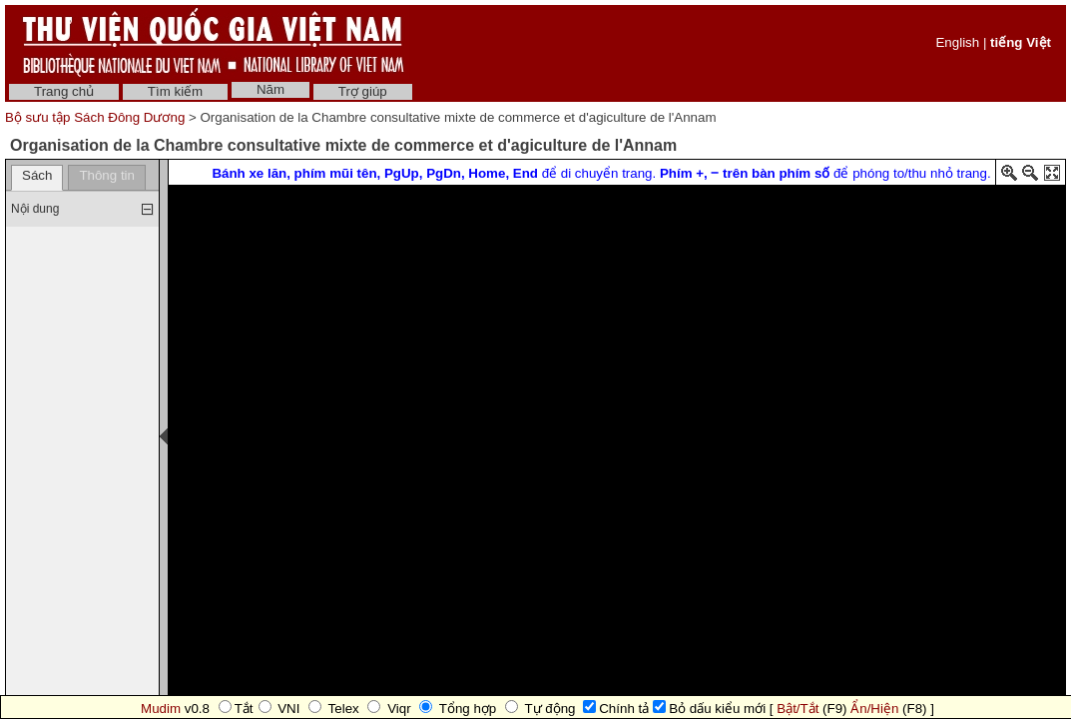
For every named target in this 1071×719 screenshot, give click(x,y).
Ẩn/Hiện (874, 708)
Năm (270, 89)
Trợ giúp (362, 91)
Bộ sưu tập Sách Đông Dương (97, 117)
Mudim (161, 708)
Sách (37, 175)
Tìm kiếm (175, 91)
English (957, 42)
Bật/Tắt (797, 708)
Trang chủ (64, 91)
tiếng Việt (1020, 42)
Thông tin (107, 175)
